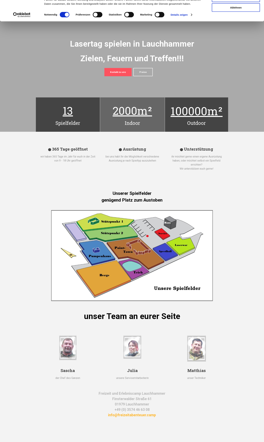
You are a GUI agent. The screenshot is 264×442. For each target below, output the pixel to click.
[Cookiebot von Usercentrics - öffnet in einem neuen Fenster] (22, 35)
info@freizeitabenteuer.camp (132, 415)
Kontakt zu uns (118, 72)
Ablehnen (236, 28)
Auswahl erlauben (236, 18)
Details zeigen (179, 35)
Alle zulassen (236, 8)
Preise (143, 72)
